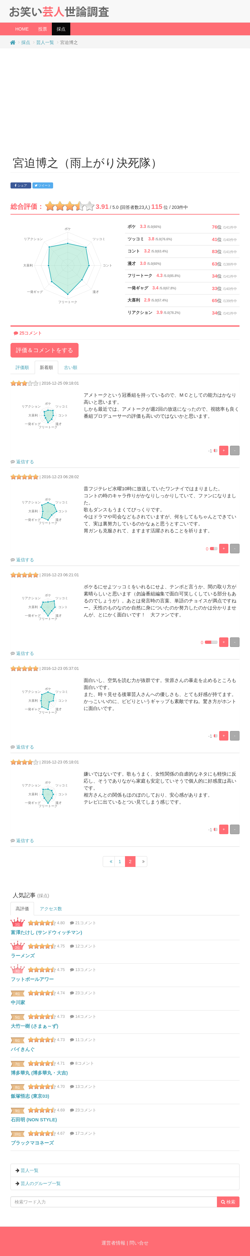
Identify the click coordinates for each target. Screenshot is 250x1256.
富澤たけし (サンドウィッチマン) (46, 932)
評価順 (22, 367)
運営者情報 (113, 1242)
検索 (228, 1201)
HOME (22, 29)
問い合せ (139, 1242)
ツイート (43, 185)
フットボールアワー (32, 979)
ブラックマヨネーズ (32, 1143)
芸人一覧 (45, 42)
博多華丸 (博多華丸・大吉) (39, 1072)
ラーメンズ (23, 955)
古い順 (70, 367)
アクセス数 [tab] (51, 908)
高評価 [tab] (22, 908)
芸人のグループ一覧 (41, 1183)
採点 (63, 28)
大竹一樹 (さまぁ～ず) (34, 1026)
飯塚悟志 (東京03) (30, 1096)
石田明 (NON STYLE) (34, 1119)
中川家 (18, 1002)
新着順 (46, 367)
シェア (21, 185)
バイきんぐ (23, 1049)
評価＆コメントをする (44, 350)
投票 (42, 29)
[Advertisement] (125, 99)
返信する (25, 461)
